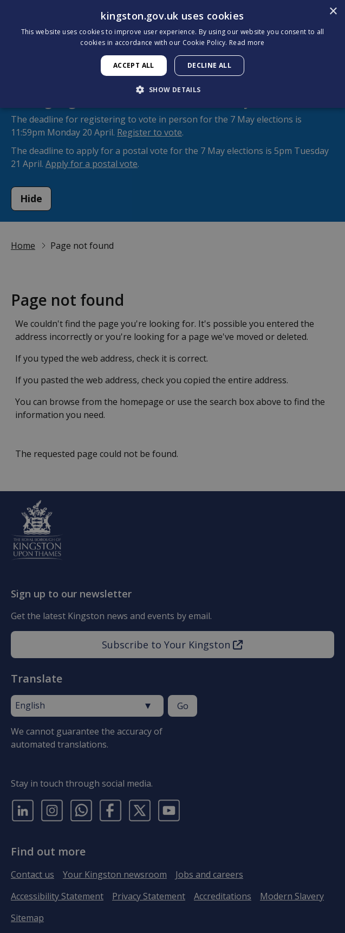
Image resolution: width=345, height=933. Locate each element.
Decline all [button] (209, 65)
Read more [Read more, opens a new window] (247, 42)
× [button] (333, 12)
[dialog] (172, 54)
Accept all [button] (133, 65)
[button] (172, 89)
